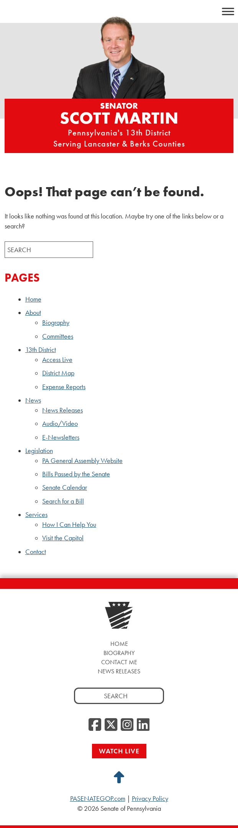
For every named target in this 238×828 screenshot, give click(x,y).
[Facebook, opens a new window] (95, 725)
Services (36, 514)
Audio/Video (60, 423)
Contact (35, 552)
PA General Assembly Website (82, 460)
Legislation (39, 451)
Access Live (57, 359)
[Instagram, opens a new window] (127, 725)
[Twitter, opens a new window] (111, 725)
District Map (58, 373)
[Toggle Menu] (228, 11)
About (33, 312)
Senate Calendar (64, 487)
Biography (55, 322)
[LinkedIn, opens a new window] (143, 725)
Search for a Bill (63, 501)
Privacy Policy (150, 798)
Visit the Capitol (63, 538)
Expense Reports (63, 387)
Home (33, 299)
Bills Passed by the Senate (76, 474)
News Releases (62, 410)
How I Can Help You (69, 524)
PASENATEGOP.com (97, 798)
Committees (57, 336)
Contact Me (119, 662)
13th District (40, 350)
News (33, 400)
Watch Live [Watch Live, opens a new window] (119, 751)
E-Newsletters (60, 437)
